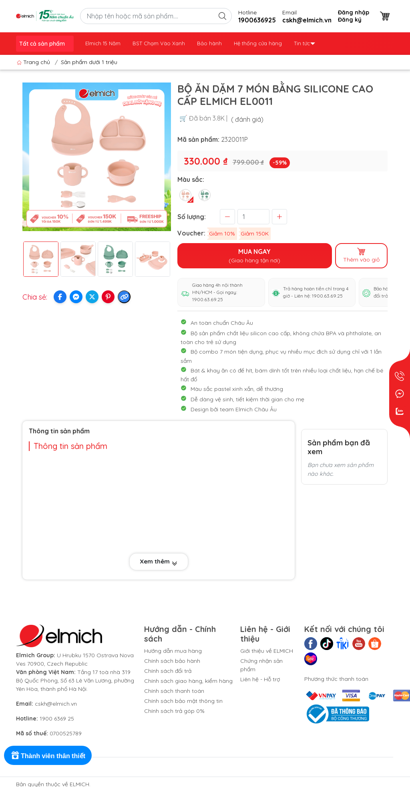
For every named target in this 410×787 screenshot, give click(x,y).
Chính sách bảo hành (172, 660)
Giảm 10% (222, 233)
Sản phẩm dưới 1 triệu (89, 62)
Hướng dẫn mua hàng (173, 650)
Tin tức (304, 43)
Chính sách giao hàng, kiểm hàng (188, 680)
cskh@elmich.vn (56, 703)
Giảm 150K (255, 233)
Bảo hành (209, 43)
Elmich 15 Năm (103, 43)
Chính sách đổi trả (167, 670)
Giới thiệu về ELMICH (266, 650)
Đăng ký (350, 19)
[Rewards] (48, 755)
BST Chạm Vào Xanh (159, 43)
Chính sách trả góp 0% (174, 711)
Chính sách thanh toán (174, 690)
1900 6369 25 (57, 718)
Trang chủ (34, 62)
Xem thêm (159, 561)
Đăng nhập (353, 12)
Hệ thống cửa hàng (258, 43)
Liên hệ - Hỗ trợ (260, 679)
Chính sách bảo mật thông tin (183, 700)
